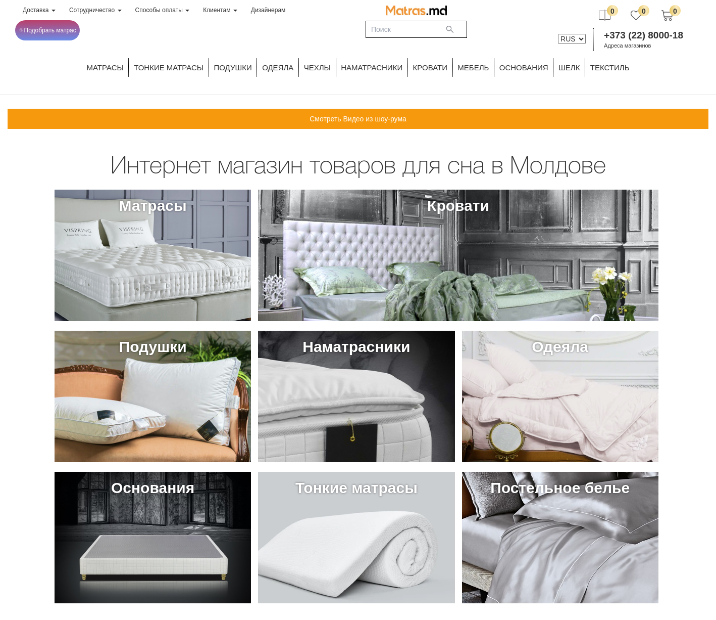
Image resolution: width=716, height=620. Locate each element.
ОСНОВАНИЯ (523, 67)
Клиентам (220, 10)
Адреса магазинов (627, 45)
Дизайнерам (268, 10)
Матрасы (105, 67)
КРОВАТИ (430, 67)
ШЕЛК (569, 67)
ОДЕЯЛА (277, 67)
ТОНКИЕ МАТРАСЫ (168, 67)
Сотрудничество (95, 10)
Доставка (39, 10)
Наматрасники (371, 67)
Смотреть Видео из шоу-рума (358, 119)
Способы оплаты (162, 10)
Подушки (233, 67)
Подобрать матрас (47, 30)
